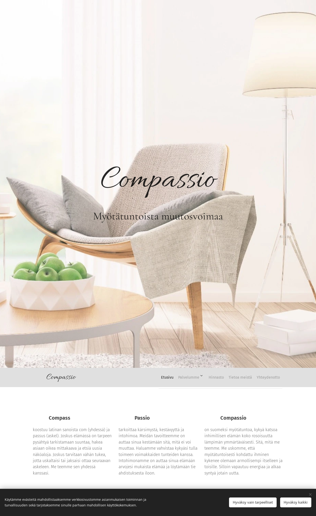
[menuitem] (151, 377)
